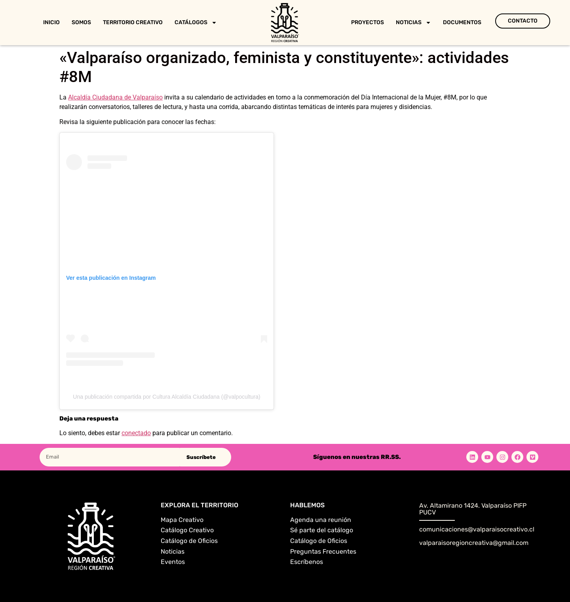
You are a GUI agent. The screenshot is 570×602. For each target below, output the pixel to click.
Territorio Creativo (133, 22)
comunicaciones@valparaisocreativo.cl (476, 529)
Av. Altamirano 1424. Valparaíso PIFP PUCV (472, 509)
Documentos (462, 22)
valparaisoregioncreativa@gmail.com (473, 543)
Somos (81, 22)
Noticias (413, 22)
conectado (136, 433)
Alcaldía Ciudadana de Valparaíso (115, 97)
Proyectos (367, 22)
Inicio (51, 22)
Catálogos (196, 22)
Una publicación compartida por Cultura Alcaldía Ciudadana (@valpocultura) (166, 397)
